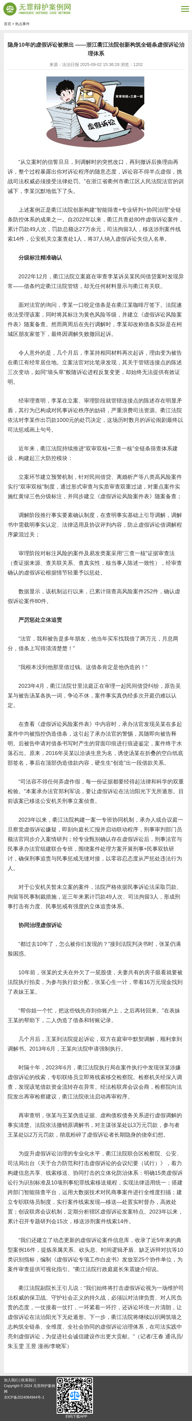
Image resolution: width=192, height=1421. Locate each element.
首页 (7, 24)
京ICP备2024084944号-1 (24, 1397)
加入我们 (11, 1380)
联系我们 (28, 1380)
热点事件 (22, 24)
